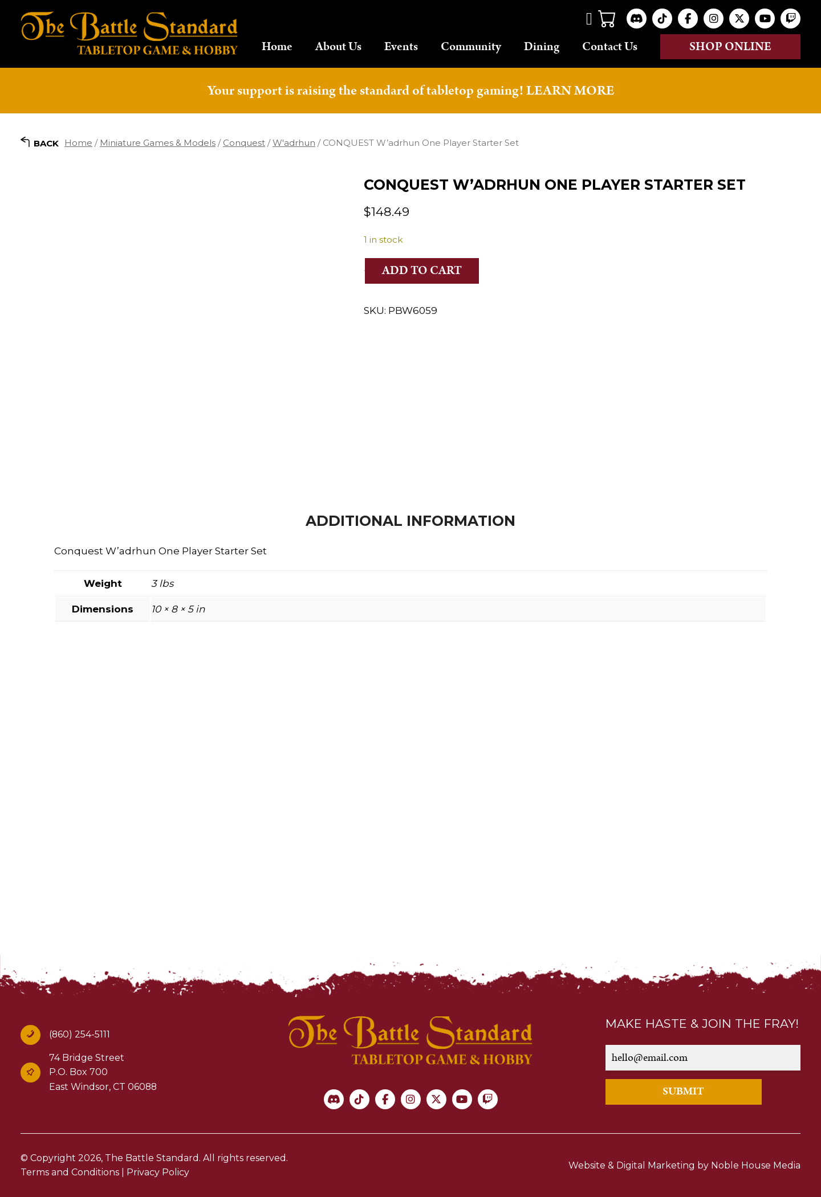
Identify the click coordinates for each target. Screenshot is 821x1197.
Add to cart (422, 270)
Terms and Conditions (70, 1172)
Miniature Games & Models (158, 142)
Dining (541, 46)
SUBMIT (683, 1091)
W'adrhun (294, 142)
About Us (338, 46)
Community (471, 46)
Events (401, 46)
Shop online (730, 46)
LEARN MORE (570, 90)
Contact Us (609, 46)
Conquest (244, 142)
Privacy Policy (158, 1172)
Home (277, 46)
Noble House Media (755, 1165)
